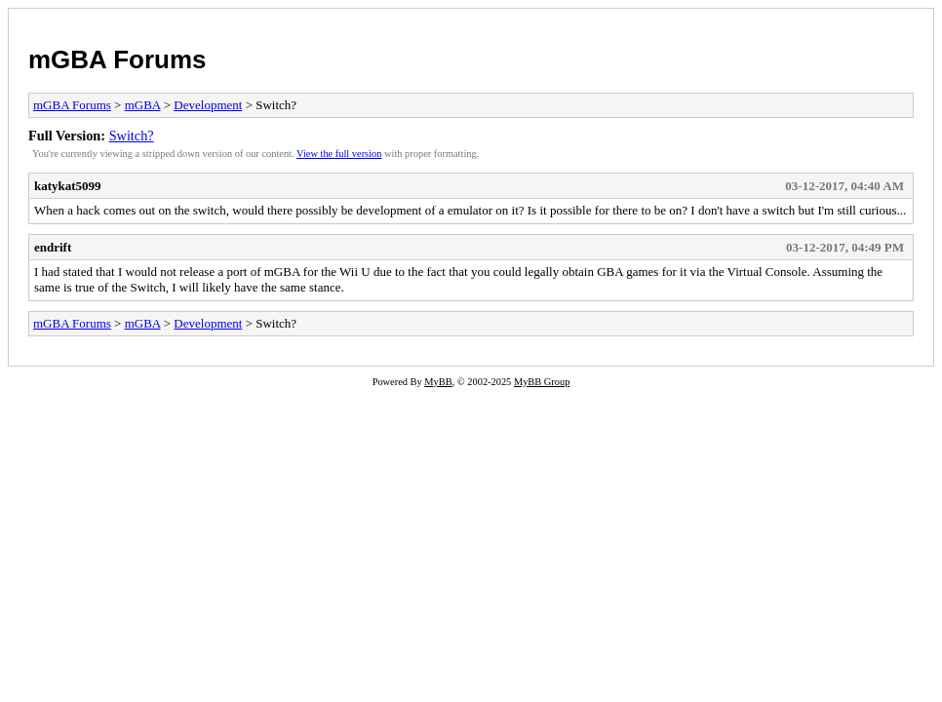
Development (208, 105)
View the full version (338, 153)
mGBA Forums (117, 59)
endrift (52, 247)
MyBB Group (541, 381)
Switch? (131, 135)
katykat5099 (67, 185)
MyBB (437, 381)
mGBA (143, 105)
